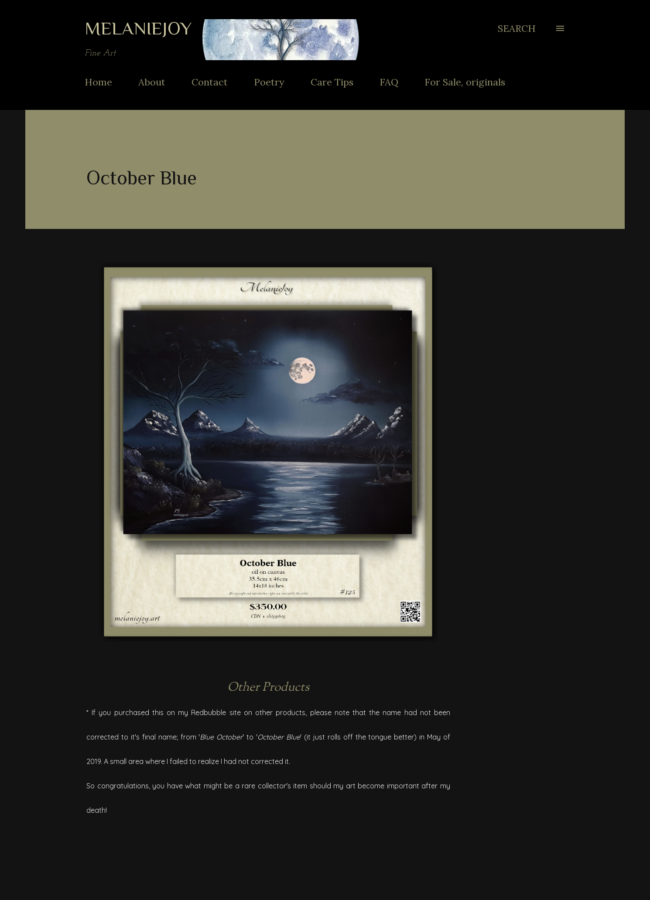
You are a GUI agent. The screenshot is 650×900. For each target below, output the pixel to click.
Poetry (269, 82)
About (151, 82)
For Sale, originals (464, 82)
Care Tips (332, 82)
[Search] (517, 28)
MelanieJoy (138, 28)
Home (98, 82)
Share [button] (440, 846)
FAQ (389, 82)
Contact (210, 82)
